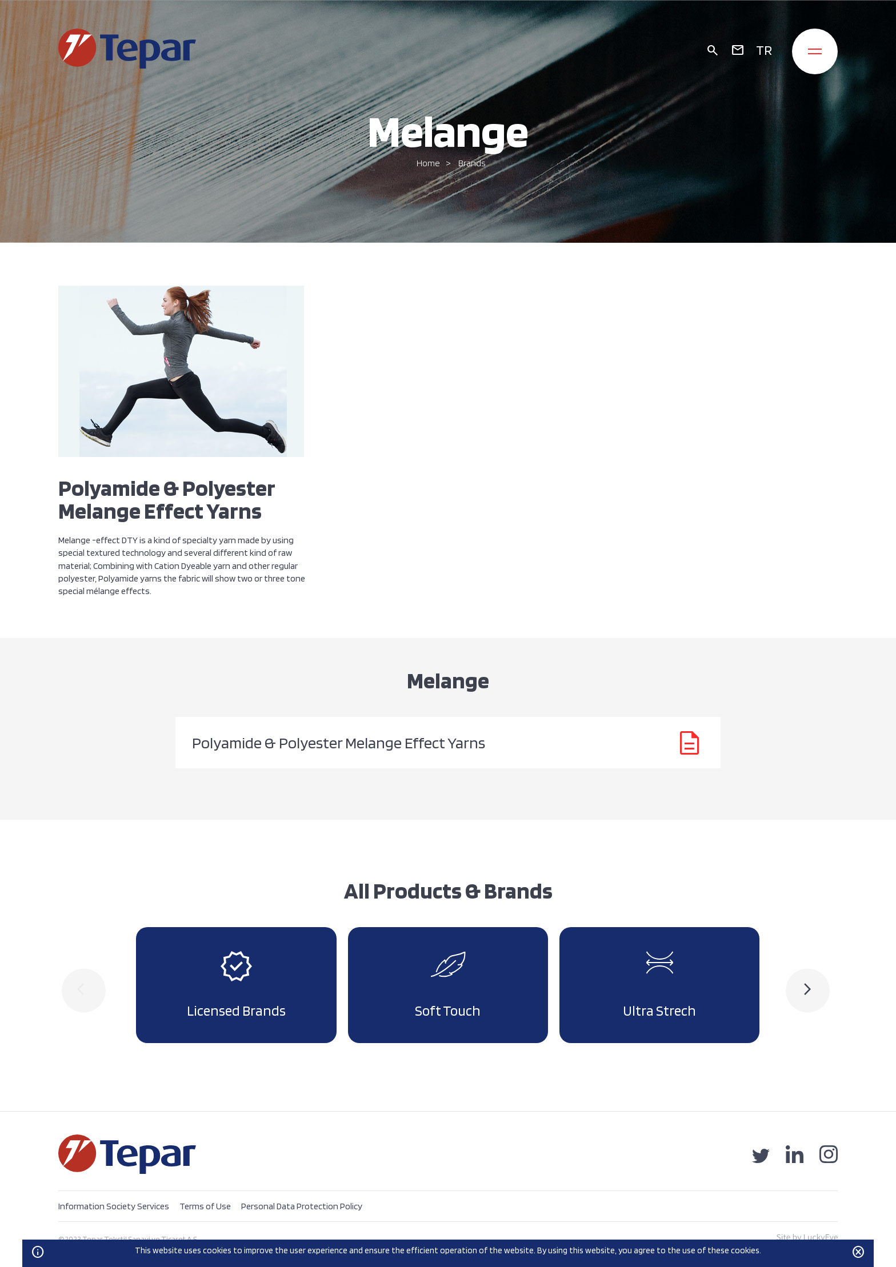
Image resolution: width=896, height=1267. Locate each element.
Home (428, 163)
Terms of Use (205, 1206)
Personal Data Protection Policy (301, 1206)
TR (764, 50)
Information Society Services (113, 1206)
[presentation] (84, 990)
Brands (472, 163)
